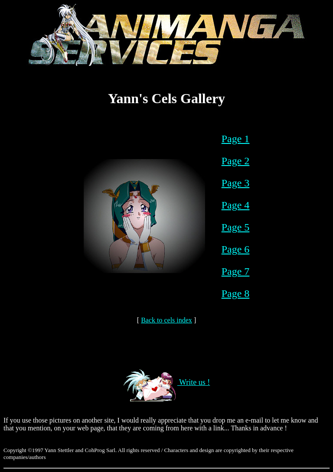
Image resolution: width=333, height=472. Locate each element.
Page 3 (236, 183)
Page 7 (236, 271)
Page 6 (236, 249)
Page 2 (236, 160)
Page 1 (236, 138)
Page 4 (236, 205)
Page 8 (236, 293)
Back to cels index (166, 320)
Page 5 (236, 227)
